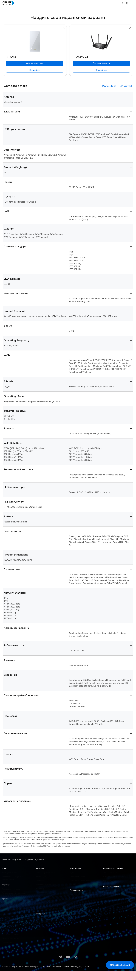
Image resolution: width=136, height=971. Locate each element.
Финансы (39, 904)
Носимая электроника (11, 938)
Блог (37, 930)
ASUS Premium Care (110, 873)
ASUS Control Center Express (80, 881)
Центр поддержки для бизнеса (82, 895)
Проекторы (6, 915)
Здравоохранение (43, 888)
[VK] (76, 957)
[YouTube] (68, 957)
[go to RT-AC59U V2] (101, 42)
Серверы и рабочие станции (13, 919)
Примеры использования (46, 922)
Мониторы (6, 911)
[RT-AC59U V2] (101, 56)
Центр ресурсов (42, 918)
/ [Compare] (40, 860)
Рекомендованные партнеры (13, 893)
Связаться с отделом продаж (115, 895)
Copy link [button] (126, 86)
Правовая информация (51, 967)
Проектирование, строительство (49, 896)
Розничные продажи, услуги (47, 885)
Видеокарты (7, 926)
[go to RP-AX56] (35, 42)
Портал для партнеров (11, 889)
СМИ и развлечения (44, 900)
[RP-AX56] (34, 56)
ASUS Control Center (77, 877)
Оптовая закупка (110, 891)
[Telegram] (60, 957)
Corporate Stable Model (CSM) (114, 877)
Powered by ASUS (110, 881)
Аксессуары (7, 942)
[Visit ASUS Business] (9, 859)
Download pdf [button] (107, 86)
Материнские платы (10, 922)
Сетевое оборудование (11, 930)
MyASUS (73, 873)
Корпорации (41, 877)
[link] (34, 70)
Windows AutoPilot (77, 885)
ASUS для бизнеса (9, 873)
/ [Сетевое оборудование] (26, 860)
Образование (41, 881)
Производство (41, 892)
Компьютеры (7, 907)
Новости (39, 926)
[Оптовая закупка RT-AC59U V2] (101, 63)
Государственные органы (46, 908)
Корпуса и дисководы (10, 934)
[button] (121, 3)
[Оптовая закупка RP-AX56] (34, 63)
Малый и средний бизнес (46, 873)
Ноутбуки (5, 903)
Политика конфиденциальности (77, 967)
